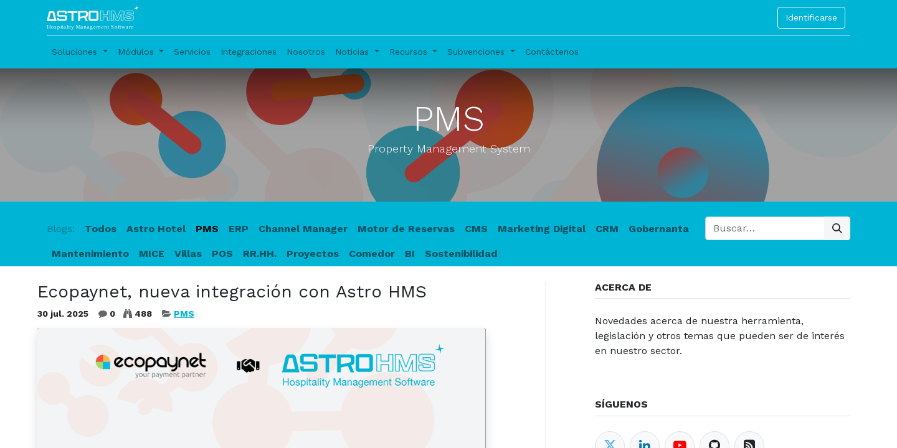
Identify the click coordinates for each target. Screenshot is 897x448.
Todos (100, 229)
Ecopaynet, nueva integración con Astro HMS (232, 291)
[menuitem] (192, 51)
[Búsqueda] (837, 228)
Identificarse (811, 17)
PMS (184, 314)
